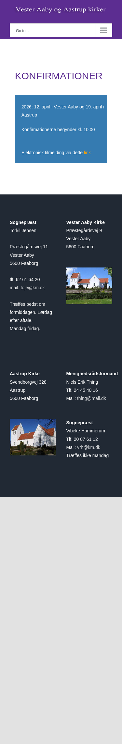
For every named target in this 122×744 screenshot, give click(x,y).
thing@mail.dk (91, 398)
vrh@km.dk (88, 447)
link (87, 152)
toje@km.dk (32, 287)
